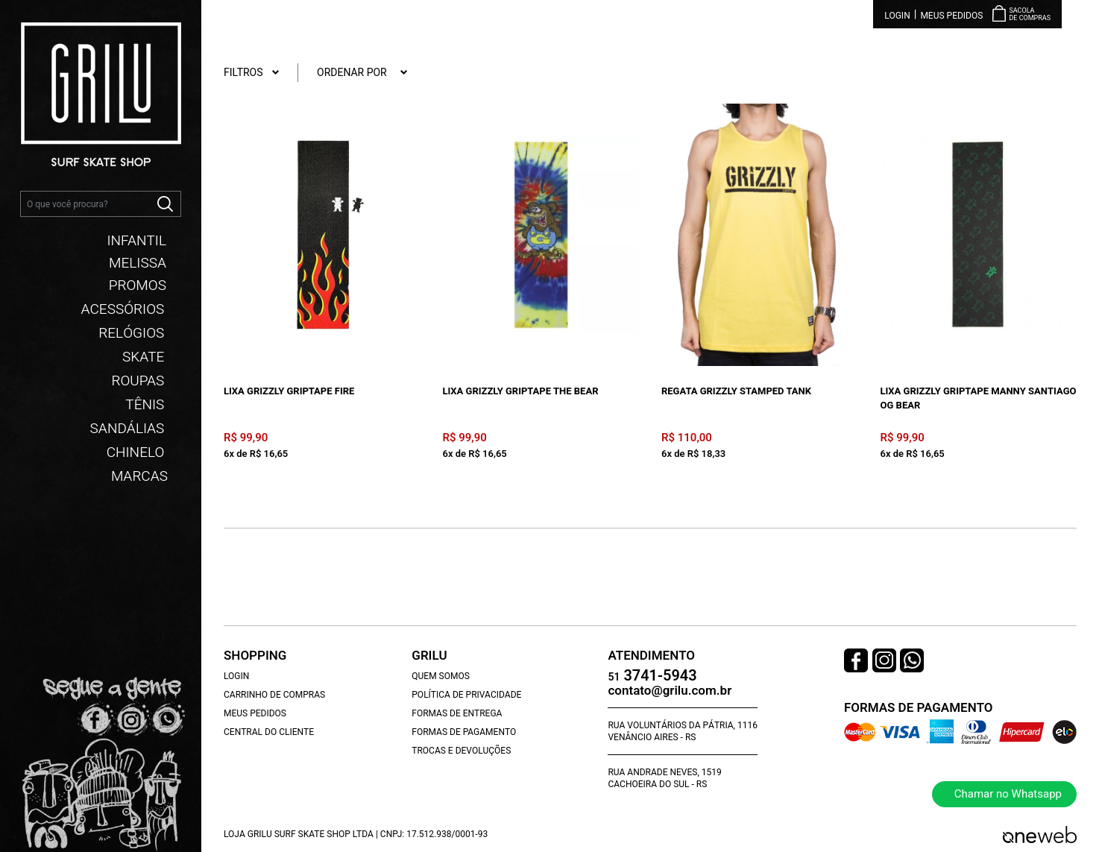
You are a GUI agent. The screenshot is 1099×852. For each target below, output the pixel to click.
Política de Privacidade (466, 694)
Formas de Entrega (457, 713)
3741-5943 (652, 676)
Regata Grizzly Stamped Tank (736, 391)
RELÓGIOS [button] (133, 331)
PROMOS (137, 283)
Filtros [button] (252, 73)
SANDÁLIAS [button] (129, 426)
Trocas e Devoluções (461, 750)
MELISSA (137, 261)
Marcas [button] (139, 474)
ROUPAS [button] (139, 378)
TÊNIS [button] (146, 402)
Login (897, 15)
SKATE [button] (145, 355)
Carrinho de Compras (274, 694)
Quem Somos (441, 676)
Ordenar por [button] (362, 73)
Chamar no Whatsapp (1008, 794)
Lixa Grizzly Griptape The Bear (521, 391)
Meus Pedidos (951, 15)
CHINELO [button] (137, 450)
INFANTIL (136, 238)
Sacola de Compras (1030, 14)
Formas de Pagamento (464, 732)
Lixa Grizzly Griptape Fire (289, 391)
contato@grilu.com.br (669, 690)
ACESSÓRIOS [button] (124, 307)
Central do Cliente (269, 732)
